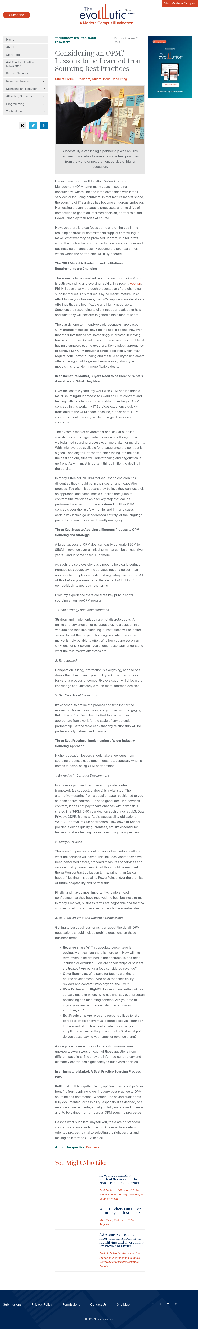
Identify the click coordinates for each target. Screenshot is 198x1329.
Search (129, 10)
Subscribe (16, 15)
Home (10, 39)
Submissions (12, 1304)
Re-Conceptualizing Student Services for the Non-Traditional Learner (119, 1179)
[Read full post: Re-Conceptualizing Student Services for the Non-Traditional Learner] (74, 1187)
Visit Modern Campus (180, 3)
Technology (25, 111)
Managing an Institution (25, 88)
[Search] (160, 18)
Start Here (13, 55)
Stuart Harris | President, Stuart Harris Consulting (91, 79)
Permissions (71, 1304)
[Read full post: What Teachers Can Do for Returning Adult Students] (74, 1216)
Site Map (123, 1304)
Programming (25, 104)
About (10, 47)
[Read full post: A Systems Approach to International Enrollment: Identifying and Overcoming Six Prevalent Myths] (74, 1250)
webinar (135, 283)
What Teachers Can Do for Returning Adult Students (120, 1210)
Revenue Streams (25, 81)
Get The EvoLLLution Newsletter (20, 64)
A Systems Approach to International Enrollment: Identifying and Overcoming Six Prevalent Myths (122, 1240)
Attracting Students (25, 96)
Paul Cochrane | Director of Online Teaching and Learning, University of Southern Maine (121, 1194)
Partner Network (17, 73)
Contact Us (98, 1304)
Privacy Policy (42, 1304)
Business (92, 1147)
